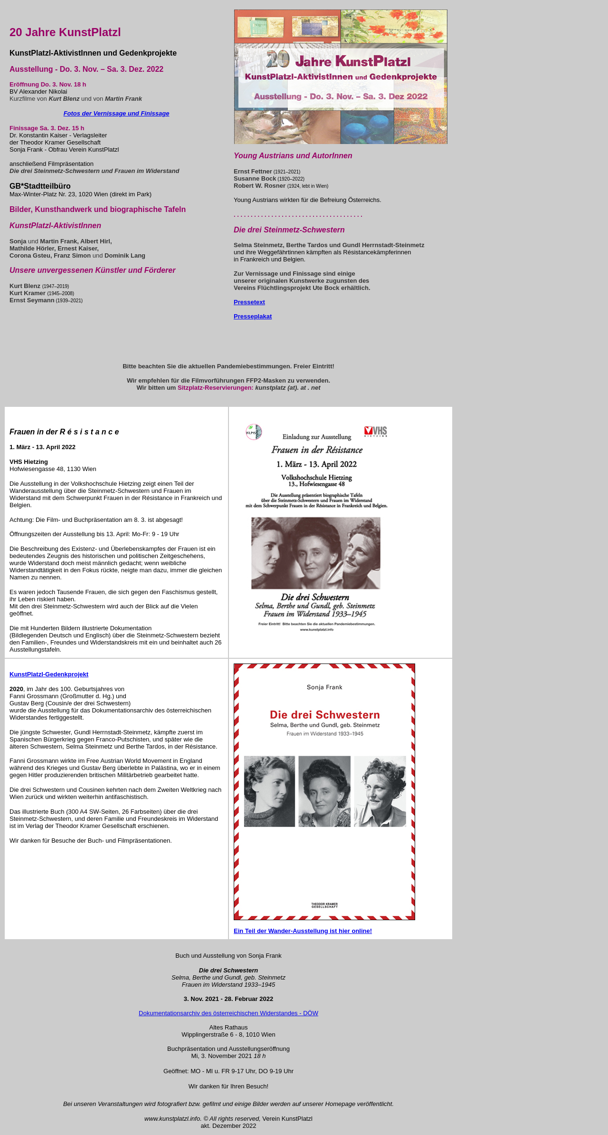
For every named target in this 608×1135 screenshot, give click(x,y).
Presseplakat (253, 316)
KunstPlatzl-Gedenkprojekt (49, 674)
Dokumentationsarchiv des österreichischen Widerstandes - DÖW (228, 1013)
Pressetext (249, 302)
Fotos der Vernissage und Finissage (117, 113)
